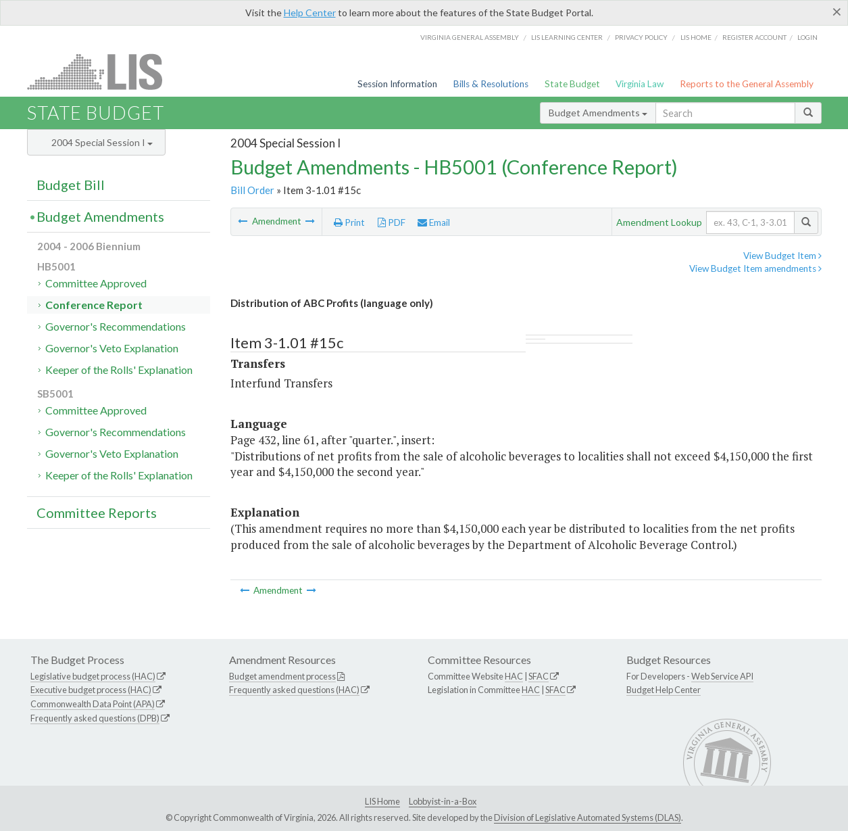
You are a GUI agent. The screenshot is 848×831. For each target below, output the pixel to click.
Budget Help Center (663, 689)
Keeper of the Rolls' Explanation (119, 369)
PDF (391, 222)
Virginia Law (640, 83)
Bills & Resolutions (490, 83)
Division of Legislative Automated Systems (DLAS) (587, 817)
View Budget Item (782, 255)
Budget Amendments (598, 112)
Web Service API (722, 676)
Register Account (754, 37)
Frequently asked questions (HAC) (294, 689)
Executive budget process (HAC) (90, 689)
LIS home (696, 37)
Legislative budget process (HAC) (92, 676)
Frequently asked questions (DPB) (94, 718)
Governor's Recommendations (115, 326)
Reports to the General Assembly (747, 83)
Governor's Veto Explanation (111, 347)
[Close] (837, 11)
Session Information (397, 83)
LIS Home (382, 801)
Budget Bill (70, 184)
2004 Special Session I (102, 142)
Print (349, 222)
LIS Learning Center (567, 37)
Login (807, 37)
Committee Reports (96, 512)
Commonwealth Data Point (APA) (92, 703)
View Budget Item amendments (755, 268)
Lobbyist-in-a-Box (442, 801)
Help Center (310, 12)
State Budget (572, 83)
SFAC (538, 676)
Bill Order (252, 190)
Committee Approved (96, 283)
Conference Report (94, 304)
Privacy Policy (641, 37)
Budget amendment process (282, 676)
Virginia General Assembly (469, 37)
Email (434, 222)
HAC (514, 676)
